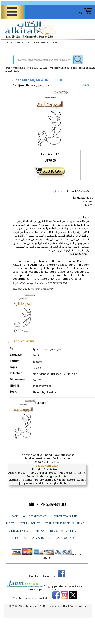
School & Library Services (31, 538)
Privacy (39, 530)
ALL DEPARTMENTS (38, 42)
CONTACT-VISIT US (14, 42)
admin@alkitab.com (57, 458)
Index (10, 523)
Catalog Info (65, 538)
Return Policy (29, 523)
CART (84, 13)
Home (7, 67)
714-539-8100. (52, 462)
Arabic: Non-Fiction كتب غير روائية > (31, 67)
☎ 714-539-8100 (47, 504)
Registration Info (63, 530)
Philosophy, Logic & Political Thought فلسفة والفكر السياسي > (49, 69)
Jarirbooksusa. (54, 589)
